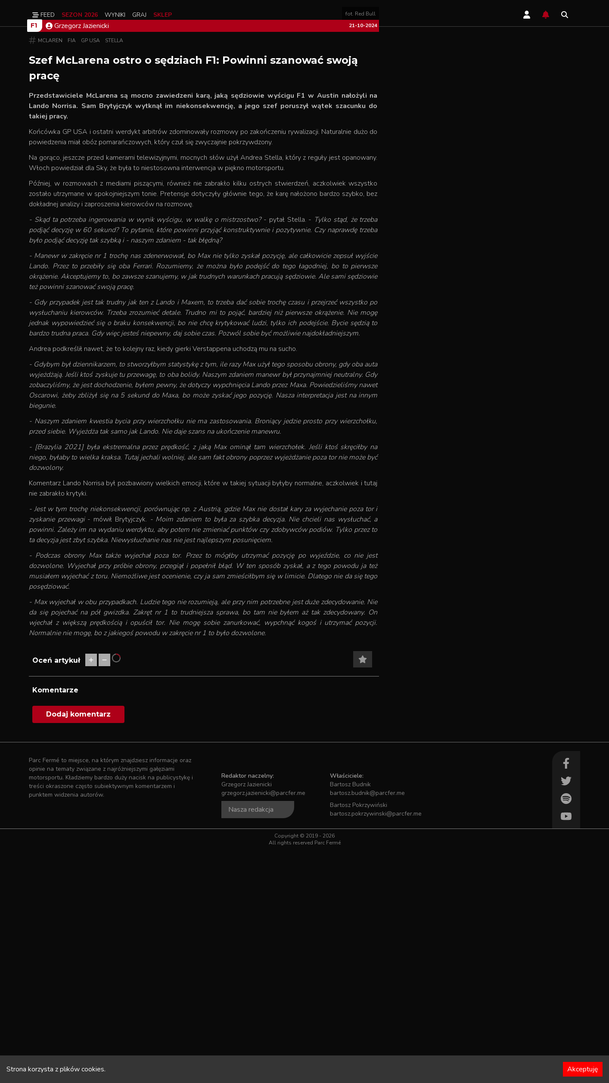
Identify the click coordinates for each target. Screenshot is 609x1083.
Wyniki (115, 15)
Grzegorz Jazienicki (77, 259)
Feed (43, 15)
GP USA (90, 273)
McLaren (50, 273)
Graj (139, 15)
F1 (34, 259)
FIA (72, 273)
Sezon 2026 (80, 15)
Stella (114, 273)
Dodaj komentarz (78, 947)
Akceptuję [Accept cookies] (582, 1069)
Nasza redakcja (250, 1043)
